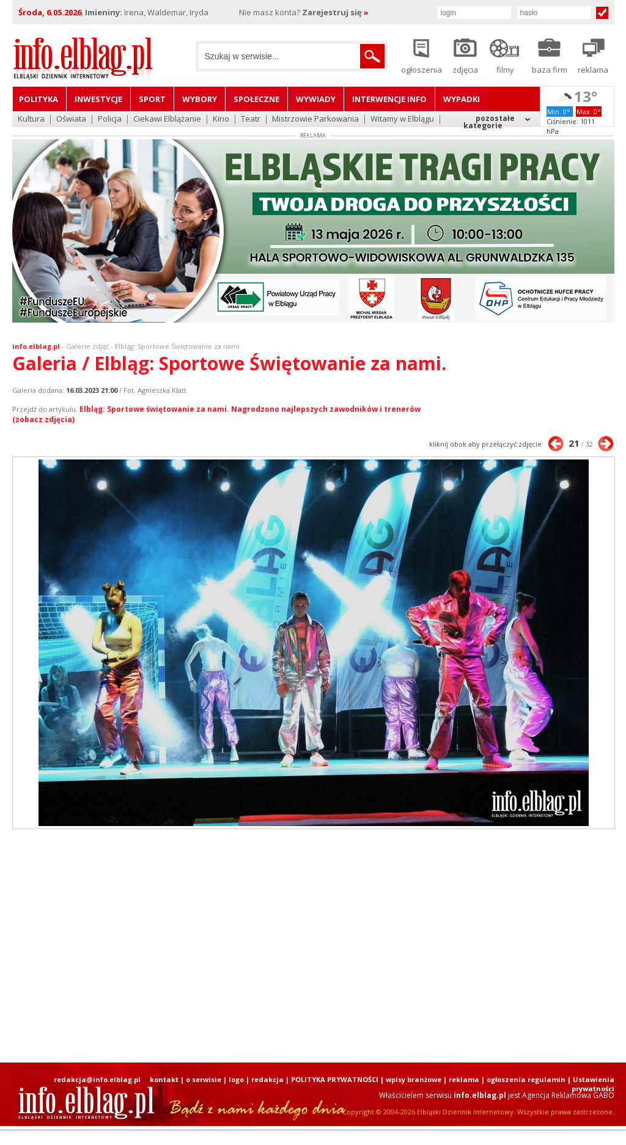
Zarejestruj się (335, 12)
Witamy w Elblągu (402, 119)
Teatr (250, 119)
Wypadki (461, 98)
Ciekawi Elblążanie (167, 119)
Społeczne (256, 98)
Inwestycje (98, 98)
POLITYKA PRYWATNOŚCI (334, 1079)
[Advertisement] (313, 945)
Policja (110, 119)
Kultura (31, 119)
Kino (221, 119)
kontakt (164, 1079)
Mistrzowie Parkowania (315, 119)
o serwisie (203, 1079)
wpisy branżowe (413, 1079)
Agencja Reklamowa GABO (568, 1095)
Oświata (71, 119)
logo (236, 1079)
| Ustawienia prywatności (590, 1084)
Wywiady (316, 98)
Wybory (199, 98)
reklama (464, 1079)
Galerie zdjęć (87, 346)
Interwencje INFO (389, 98)
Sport (152, 98)
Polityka (38, 98)
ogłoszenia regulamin (526, 1079)
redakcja (267, 1079)
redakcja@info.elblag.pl (97, 1079)
